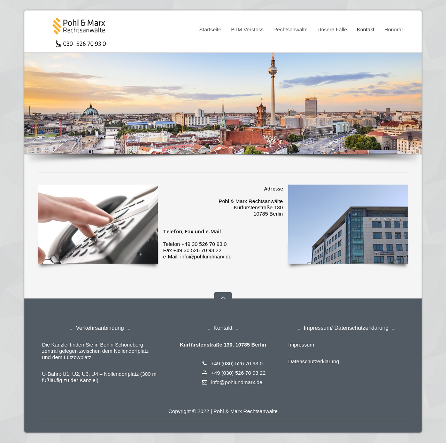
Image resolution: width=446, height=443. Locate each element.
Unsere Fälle (332, 29)
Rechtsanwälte (288, 30)
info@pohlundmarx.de (231, 382)
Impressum (301, 345)
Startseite (210, 29)
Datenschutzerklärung (313, 361)
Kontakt (366, 29)
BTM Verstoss (245, 30)
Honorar (393, 29)
